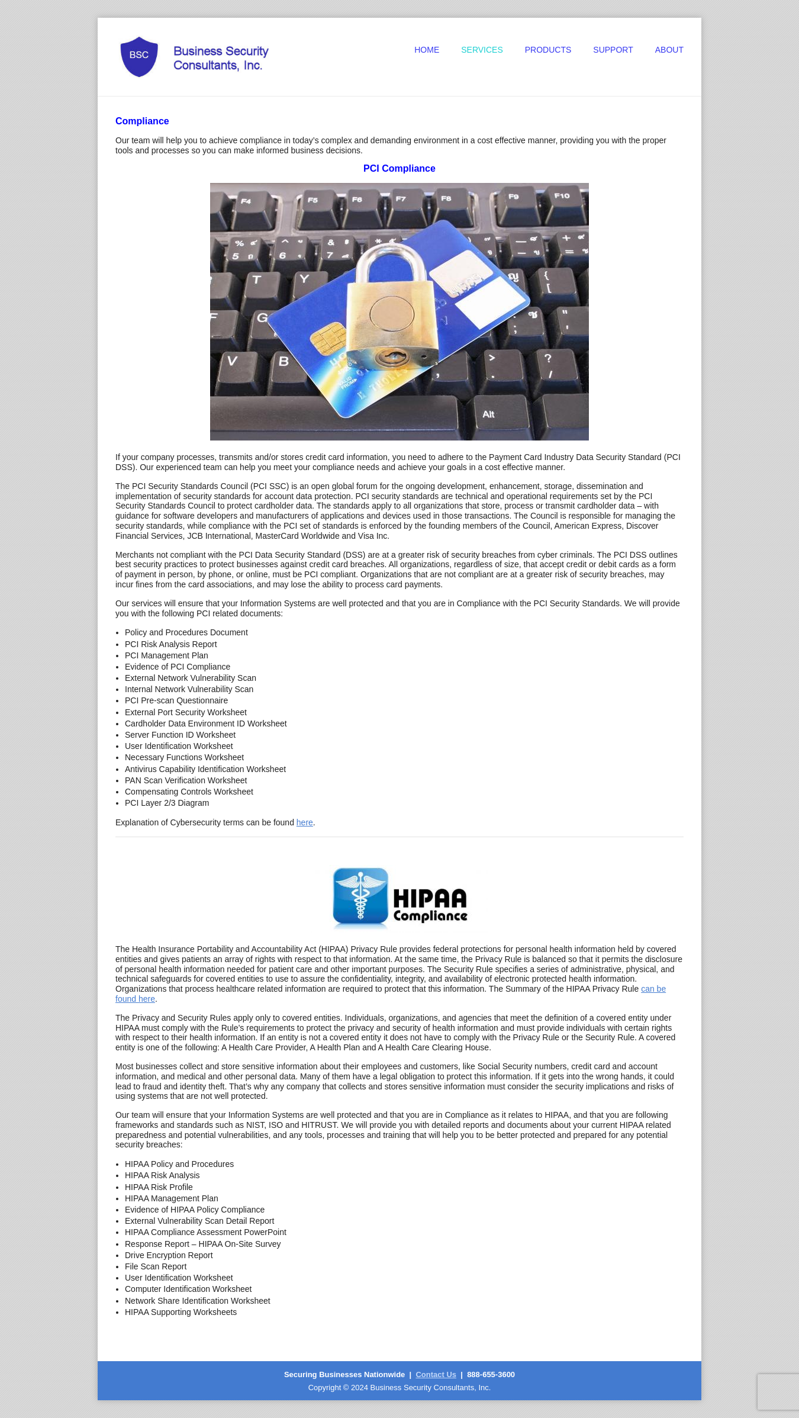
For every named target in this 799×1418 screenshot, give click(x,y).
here (305, 822)
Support (613, 49)
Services (482, 49)
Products (548, 49)
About (669, 49)
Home (426, 49)
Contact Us (435, 1374)
